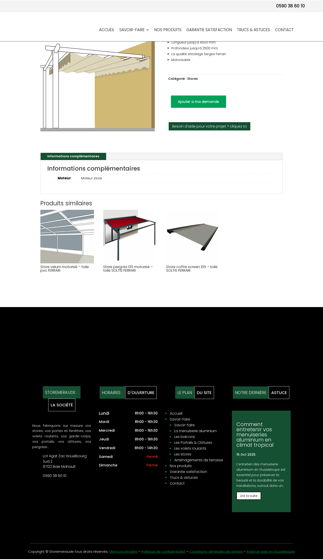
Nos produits (167, 30)
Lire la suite (249, 496)
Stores (192, 78)
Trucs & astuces (253, 30)
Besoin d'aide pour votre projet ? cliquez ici (209, 126)
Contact (284, 30)
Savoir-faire (132, 30)
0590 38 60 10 (290, 6)
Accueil (106, 30)
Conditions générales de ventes (216, 551)
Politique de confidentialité (163, 551)
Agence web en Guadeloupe (271, 551)
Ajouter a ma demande (198, 101)
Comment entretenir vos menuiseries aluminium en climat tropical (254, 434)
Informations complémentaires (73, 156)
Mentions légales (123, 551)
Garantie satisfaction (209, 30)
